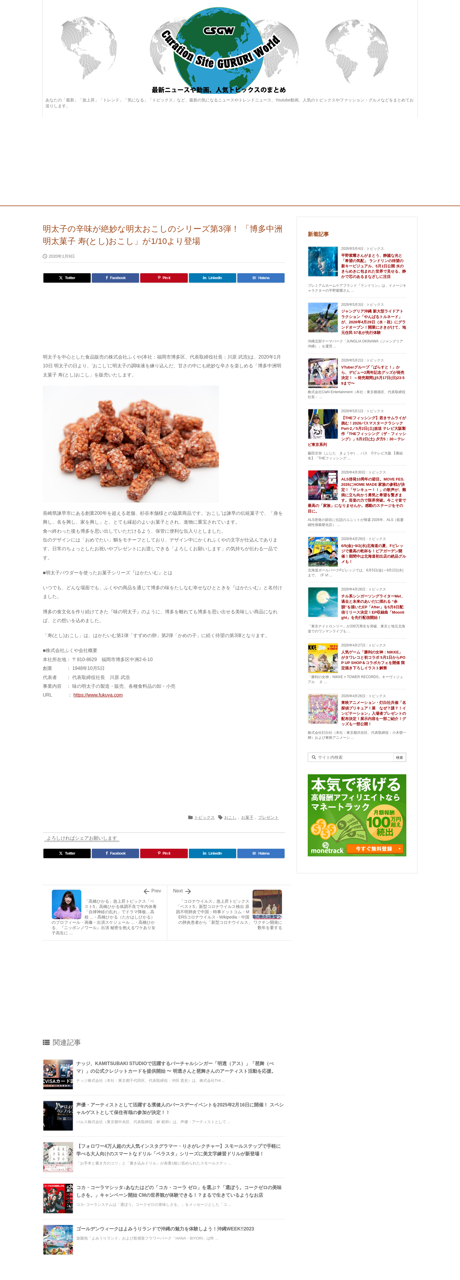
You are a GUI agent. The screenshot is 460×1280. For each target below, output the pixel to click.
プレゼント (268, 817)
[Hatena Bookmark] (261, 278)
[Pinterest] (163, 278)
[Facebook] (115, 278)
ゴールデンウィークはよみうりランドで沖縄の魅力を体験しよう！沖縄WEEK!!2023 (165, 1228)
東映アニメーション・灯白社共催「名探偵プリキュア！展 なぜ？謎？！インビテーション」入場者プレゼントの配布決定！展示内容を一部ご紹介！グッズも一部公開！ (373, 713)
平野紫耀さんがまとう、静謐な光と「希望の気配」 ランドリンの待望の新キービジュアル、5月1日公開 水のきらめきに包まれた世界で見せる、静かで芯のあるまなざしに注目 (373, 266)
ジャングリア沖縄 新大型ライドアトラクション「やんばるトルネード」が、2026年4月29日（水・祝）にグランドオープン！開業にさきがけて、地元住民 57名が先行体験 (373, 322)
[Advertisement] (230, 161)
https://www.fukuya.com (98, 694)
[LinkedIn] (212, 278)
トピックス (204, 817)
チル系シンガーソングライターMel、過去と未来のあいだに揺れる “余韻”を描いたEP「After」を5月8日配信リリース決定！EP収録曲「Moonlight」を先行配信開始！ (373, 607)
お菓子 (247, 817)
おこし (230, 817)
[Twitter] (67, 278)
